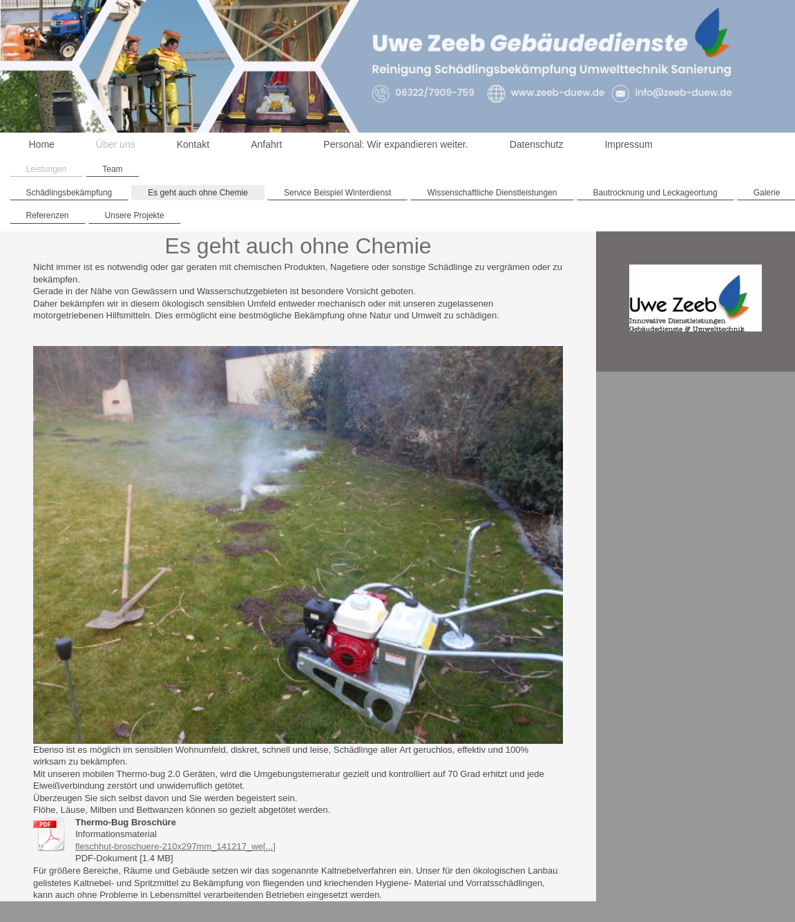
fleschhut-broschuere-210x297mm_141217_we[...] (175, 846)
